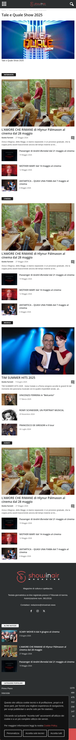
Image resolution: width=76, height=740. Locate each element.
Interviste (6, 693)
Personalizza (13, 733)
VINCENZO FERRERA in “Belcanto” (36, 395)
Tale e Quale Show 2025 (17, 10)
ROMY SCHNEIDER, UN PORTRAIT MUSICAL (41, 410)
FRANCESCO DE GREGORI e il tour (36, 425)
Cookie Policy (50, 725)
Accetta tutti (56, 733)
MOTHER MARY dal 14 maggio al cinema (40, 165)
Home (4, 10)
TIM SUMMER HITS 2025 (18, 378)
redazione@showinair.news (43, 605)
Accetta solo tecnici (35, 733)
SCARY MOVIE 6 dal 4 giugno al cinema (39, 631)
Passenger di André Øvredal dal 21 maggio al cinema (46, 150)
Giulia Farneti (7, 137)
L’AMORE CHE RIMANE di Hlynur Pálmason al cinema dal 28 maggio (33, 131)
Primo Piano (7, 688)
